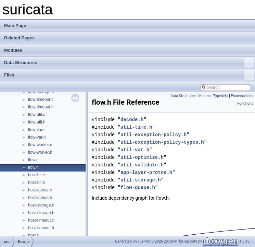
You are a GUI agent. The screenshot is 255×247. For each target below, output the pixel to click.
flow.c (33, 159)
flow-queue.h (137, 187)
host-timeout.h (41, 227)
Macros (205, 96)
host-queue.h (40, 197)
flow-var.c (37, 129)
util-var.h (134, 149)
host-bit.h (36, 182)
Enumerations (242, 96)
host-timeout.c (41, 220)
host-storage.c (41, 205)
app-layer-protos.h (146, 172)
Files (129, 75)
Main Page (15, 25)
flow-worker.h (40, 152)
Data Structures (129, 63)
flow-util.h (37, 122)
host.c (33, 235)
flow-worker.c (40, 144)
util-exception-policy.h (153, 134)
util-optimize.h (142, 157)
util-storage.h (140, 180)
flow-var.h (37, 137)
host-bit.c (36, 175)
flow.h (33, 167)
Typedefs (220, 96)
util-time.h (136, 127)
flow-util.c (36, 114)
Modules (13, 50)
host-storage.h (41, 212)
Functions (245, 103)
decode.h (131, 119)
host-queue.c (40, 190)
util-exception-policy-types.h (162, 142)
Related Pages (19, 37)
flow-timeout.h (41, 107)
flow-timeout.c (40, 99)
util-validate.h (142, 165)
